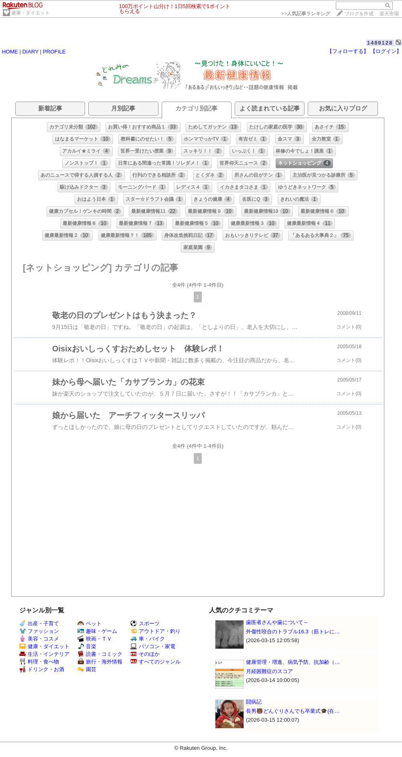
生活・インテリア (44, 654)
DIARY (30, 52)
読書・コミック (99, 654)
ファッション (39, 631)
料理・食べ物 (39, 662)
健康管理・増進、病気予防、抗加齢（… (293, 662)
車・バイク (147, 639)
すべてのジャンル (155, 662)
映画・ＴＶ (94, 639)
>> (305, 13)
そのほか (145, 654)
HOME (10, 52)
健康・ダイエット (30, 13)
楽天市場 (389, 13)
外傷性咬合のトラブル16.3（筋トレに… (293, 631)
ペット (89, 623)
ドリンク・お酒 (41, 669)
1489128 (380, 43)
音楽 (86, 646)
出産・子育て (39, 623)
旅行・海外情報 (99, 662)
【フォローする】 (348, 51)
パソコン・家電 (152, 646)
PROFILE (54, 52)
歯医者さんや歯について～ (277, 622)
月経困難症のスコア (269, 671)
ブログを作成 (359, 13)
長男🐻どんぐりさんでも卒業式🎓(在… (293, 711)
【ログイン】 (386, 51)
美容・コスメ (39, 639)
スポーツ (145, 623)
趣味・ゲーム (97, 631)
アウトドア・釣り (155, 631)
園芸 (86, 669)
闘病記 (254, 702)
